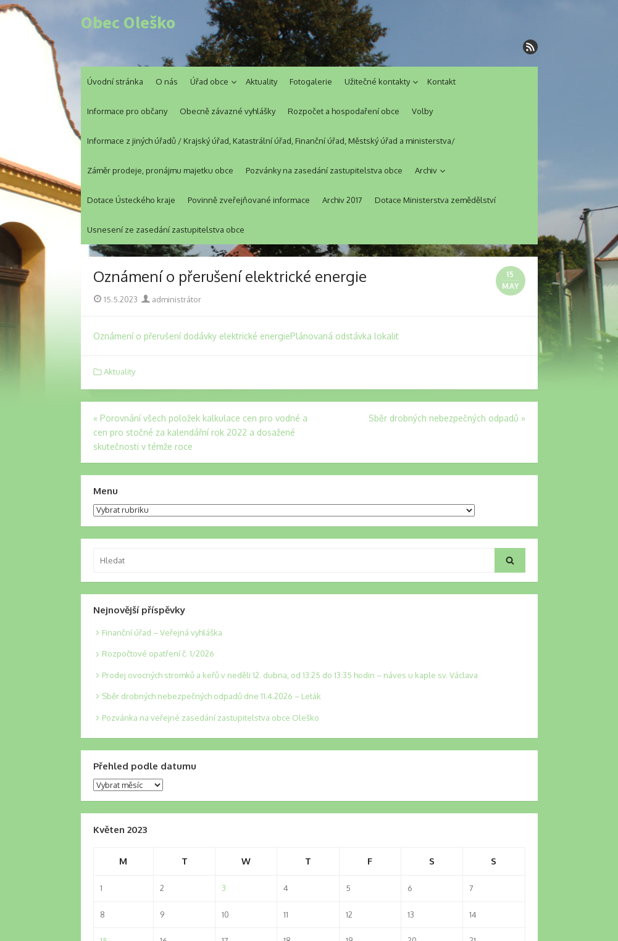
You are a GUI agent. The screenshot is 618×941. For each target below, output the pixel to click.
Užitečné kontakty (377, 81)
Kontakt (441, 81)
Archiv (426, 170)
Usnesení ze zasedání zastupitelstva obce (165, 229)
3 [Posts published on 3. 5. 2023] (224, 888)
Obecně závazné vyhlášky (227, 111)
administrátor (171, 299)
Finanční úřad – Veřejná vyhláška (162, 632)
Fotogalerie (311, 81)
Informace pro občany (127, 111)
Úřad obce (209, 81)
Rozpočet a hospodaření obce (343, 111)
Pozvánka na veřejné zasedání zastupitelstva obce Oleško (210, 718)
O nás (167, 81)
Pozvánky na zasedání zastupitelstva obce (324, 170)
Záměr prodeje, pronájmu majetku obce (160, 170)
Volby (422, 111)
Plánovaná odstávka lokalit (344, 336)
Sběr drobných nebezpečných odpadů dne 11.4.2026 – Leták (211, 696)
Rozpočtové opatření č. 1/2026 (158, 653)
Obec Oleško (128, 22)
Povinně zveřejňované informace (249, 200)
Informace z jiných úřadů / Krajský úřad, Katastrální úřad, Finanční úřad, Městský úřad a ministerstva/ (271, 141)
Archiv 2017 (342, 200)
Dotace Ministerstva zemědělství (435, 200)
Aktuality (261, 81)
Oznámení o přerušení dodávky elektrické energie (191, 336)
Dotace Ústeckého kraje (131, 200)
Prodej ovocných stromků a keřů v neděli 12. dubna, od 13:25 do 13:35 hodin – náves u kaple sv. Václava (290, 675)
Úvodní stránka (115, 81)
